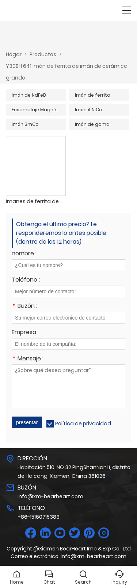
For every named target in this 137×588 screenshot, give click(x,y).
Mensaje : (27, 359)
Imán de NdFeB (29, 95)
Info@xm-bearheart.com (50, 496)
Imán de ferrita (92, 95)
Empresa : (25, 332)
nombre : (24, 254)
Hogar (14, 54)
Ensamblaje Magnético (38, 110)
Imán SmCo (25, 124)
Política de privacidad (83, 423)
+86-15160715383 (39, 517)
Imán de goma (92, 124)
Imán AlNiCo (88, 110)
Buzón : (24, 306)
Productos (43, 54)
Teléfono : (26, 280)
